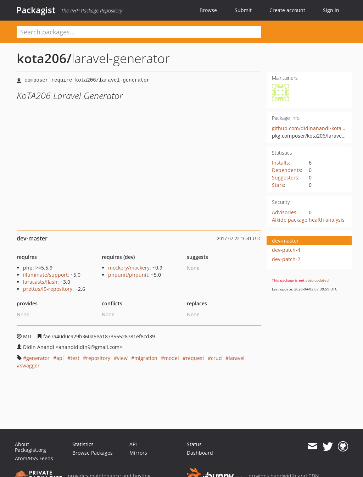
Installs (280, 162)
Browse (208, 10)
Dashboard (200, 452)
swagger (30, 365)
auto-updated (317, 280)
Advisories (284, 212)
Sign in (331, 10)
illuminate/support (45, 274)
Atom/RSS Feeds (34, 458)
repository (98, 358)
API (133, 444)
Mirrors (138, 452)
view (122, 358)
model (171, 358)
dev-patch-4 (286, 249)
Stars (278, 185)
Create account (287, 10)
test (75, 358)
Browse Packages (92, 452)
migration (145, 358)
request (195, 358)
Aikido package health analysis (308, 219)
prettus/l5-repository (47, 288)
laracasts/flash (40, 281)
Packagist (36, 10)
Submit (243, 10)
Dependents (286, 170)
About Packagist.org (30, 447)
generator (38, 358)
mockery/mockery (129, 267)
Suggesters (285, 177)
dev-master (285, 240)
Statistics (83, 444)
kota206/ (44, 58)
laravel (237, 358)
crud (216, 358)
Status (194, 444)
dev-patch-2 (286, 259)
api (60, 358)
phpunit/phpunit (128, 274)
